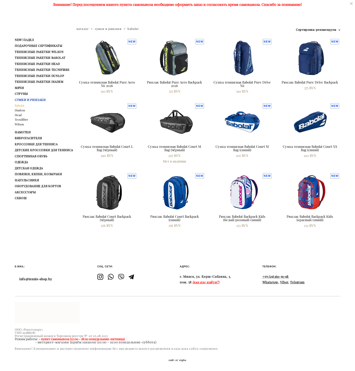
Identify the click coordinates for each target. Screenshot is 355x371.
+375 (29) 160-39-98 (275, 277)
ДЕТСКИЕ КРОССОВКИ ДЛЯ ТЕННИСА (44, 150)
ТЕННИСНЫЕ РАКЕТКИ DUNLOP (39, 76)
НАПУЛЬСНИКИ (27, 180)
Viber (284, 282)
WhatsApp (270, 282)
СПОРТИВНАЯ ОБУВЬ (31, 156)
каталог (83, 29)
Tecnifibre (21, 119)
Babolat (19, 105)
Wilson (19, 124)
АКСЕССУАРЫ (25, 192)
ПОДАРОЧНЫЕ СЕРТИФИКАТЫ (38, 46)
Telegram (297, 282)
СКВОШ (20, 198)
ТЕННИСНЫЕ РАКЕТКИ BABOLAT (40, 58)
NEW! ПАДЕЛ (24, 40)
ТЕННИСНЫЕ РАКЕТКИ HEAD (37, 64)
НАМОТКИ (23, 132)
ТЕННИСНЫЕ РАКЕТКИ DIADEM (39, 82)
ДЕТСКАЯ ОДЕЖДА (29, 168)
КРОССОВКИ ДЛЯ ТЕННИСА (36, 144)
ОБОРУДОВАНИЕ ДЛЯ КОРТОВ (38, 186)
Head (18, 115)
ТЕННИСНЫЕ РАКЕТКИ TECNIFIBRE (42, 70)
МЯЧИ (19, 88)
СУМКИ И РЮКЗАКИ (30, 100)
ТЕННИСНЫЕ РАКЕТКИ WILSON (39, 52)
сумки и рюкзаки (108, 29)
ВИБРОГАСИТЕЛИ (28, 138)
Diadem (20, 110)
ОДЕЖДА (21, 162)
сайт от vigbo (177, 360)
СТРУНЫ (21, 94)
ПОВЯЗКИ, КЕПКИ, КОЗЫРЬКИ (38, 174)
